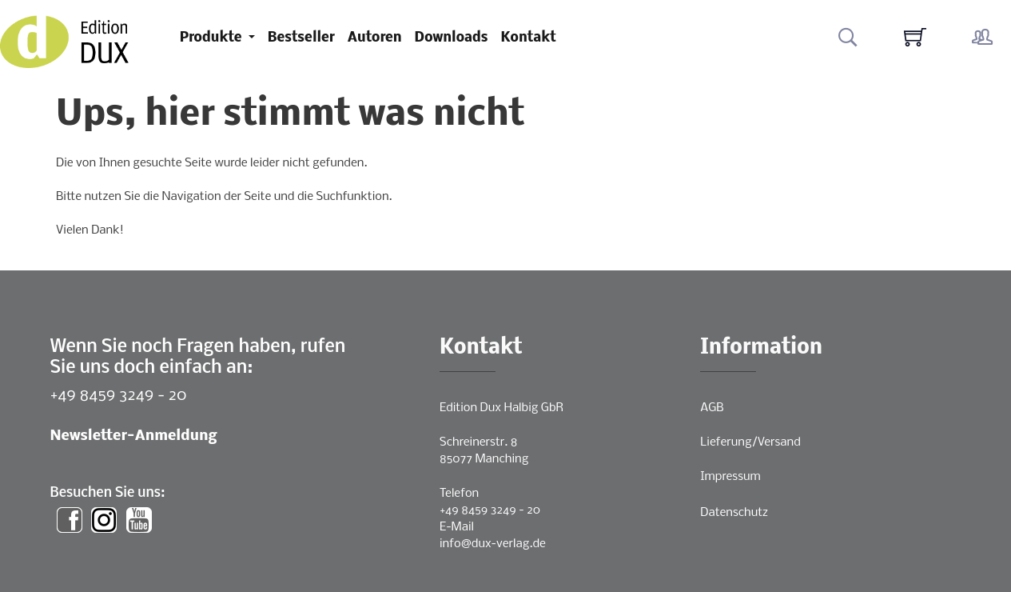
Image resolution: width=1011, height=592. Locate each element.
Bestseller (301, 38)
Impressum (730, 476)
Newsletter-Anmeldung (133, 436)
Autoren (375, 38)
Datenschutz (734, 512)
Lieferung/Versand (750, 442)
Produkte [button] (212, 38)
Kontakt (528, 38)
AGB (711, 408)
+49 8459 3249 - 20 (118, 395)
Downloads (451, 38)
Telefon (459, 493)
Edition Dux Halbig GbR (501, 408)
